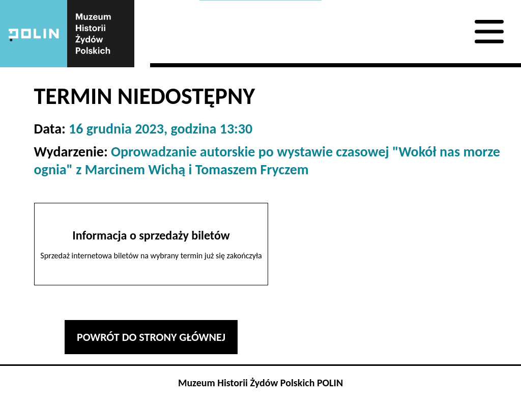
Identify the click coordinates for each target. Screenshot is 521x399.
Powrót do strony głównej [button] (151, 337)
